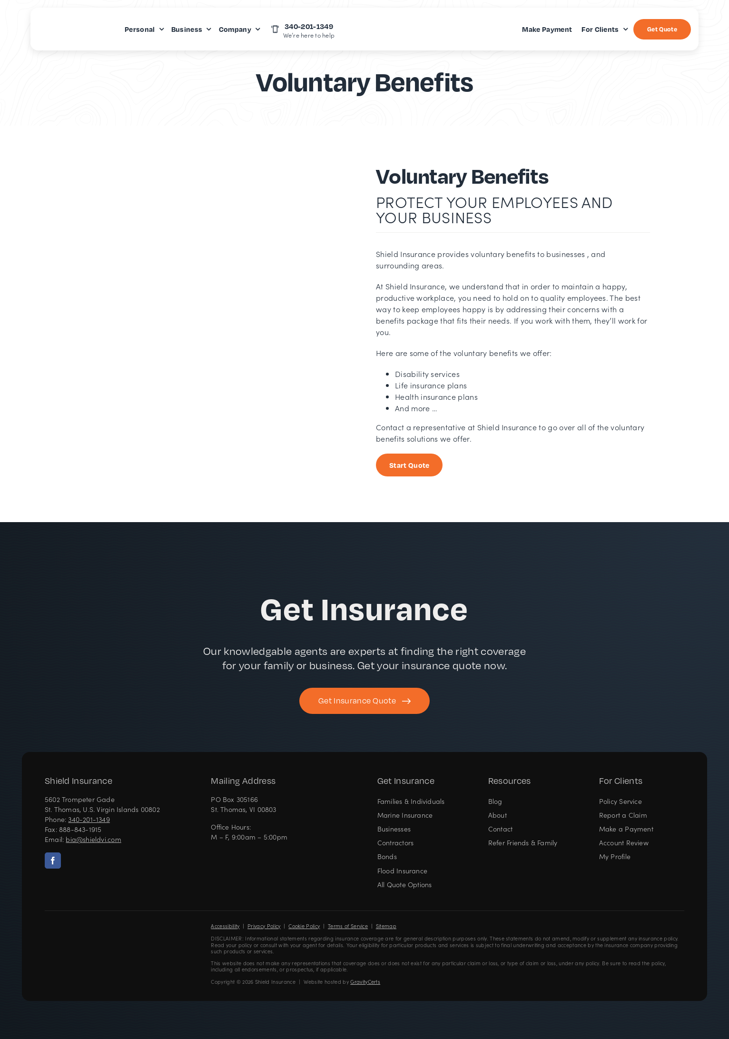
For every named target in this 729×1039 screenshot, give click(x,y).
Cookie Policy (304, 926)
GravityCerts (365, 981)
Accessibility (225, 926)
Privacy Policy (263, 926)
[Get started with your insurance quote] (364, 701)
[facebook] (53, 860)
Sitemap (386, 926)
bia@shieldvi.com (93, 839)
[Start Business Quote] (409, 465)
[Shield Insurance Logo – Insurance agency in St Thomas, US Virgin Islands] (73, 938)
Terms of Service (348, 926)
